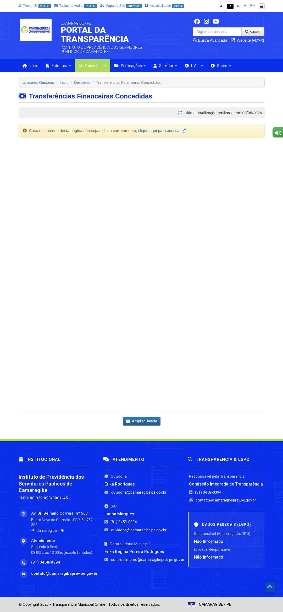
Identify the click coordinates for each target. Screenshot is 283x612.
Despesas (82, 82)
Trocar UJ (35, 6)
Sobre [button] (221, 65)
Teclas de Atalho (75, 6)
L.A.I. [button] (194, 65)
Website (247, 40)
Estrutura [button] (58, 65)
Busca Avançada (210, 40)
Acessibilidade (164, 6)
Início (30, 65)
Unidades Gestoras (38, 82)
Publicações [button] (130, 65)
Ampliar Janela (141, 421)
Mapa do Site (121, 6)
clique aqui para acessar (162, 130)
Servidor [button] (165, 65)
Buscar (253, 32)
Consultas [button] (92, 65)
